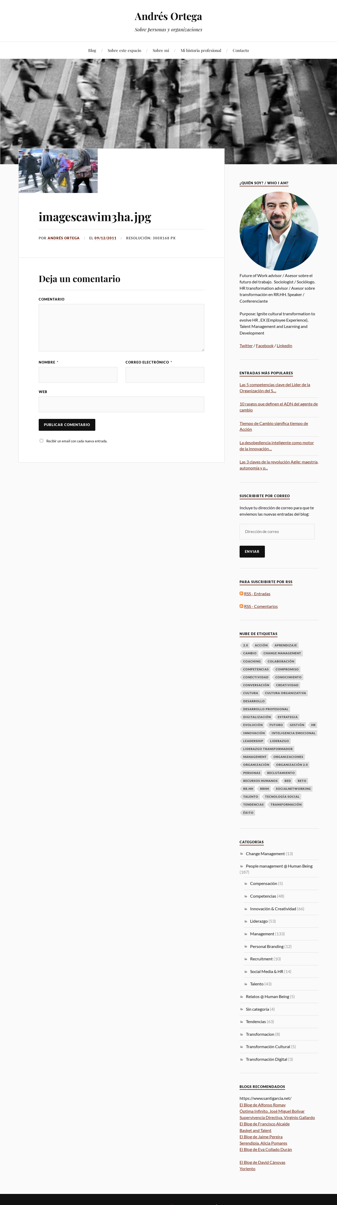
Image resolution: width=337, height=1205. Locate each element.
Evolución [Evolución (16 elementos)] (253, 725)
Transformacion (260, 1034)
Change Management (265, 853)
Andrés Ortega (168, 16)
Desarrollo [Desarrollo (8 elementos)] (254, 701)
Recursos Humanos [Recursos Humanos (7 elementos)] (260, 780)
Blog (92, 50)
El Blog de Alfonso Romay (263, 1104)
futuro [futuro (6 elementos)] (276, 725)
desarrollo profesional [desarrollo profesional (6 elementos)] (266, 709)
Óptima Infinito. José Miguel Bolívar (272, 1111)
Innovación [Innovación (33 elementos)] (254, 733)
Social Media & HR (266, 971)
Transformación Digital (266, 1059)
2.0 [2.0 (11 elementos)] (245, 645)
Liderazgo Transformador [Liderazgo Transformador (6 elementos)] (268, 749)
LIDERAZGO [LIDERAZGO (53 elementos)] (279, 741)
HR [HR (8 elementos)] (313, 725)
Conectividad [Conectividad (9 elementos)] (256, 677)
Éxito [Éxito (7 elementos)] (248, 812)
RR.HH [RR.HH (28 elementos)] (248, 788)
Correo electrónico (149, 362)
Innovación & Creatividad (273, 908)
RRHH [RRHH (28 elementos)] (264, 788)
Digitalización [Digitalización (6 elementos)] (257, 717)
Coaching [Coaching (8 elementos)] (252, 661)
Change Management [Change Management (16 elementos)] (282, 653)
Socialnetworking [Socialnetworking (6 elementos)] (293, 788)
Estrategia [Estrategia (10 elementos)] (288, 717)
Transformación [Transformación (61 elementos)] (286, 804)
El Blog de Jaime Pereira (261, 1136)
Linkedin (284, 345)
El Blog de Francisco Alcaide (265, 1123)
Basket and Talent (255, 1130)
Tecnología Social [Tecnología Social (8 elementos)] (282, 796)
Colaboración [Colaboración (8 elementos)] (281, 661)
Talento (257, 983)
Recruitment (261, 958)
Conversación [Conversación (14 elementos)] (256, 685)
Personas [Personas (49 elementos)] (251, 773)
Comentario (52, 299)
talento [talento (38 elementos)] (250, 796)
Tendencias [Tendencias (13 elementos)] (253, 804)
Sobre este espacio (124, 50)
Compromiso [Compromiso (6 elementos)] (287, 669)
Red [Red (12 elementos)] (288, 780)
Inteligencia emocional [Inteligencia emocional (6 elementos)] (294, 733)
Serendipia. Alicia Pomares (263, 1142)
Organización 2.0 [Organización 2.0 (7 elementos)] (292, 764)
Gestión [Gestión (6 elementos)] (297, 725)
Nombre (48, 362)
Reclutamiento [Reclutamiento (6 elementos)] (281, 773)
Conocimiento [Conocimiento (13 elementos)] (288, 677)
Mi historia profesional (201, 50)
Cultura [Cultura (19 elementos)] (250, 693)
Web (43, 392)
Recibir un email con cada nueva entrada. (76, 441)
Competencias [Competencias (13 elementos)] (256, 669)
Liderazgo (259, 920)
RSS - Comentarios (261, 606)
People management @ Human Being (279, 865)
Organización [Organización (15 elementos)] (256, 764)
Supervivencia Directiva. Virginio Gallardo (277, 1117)
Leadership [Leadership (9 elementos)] (253, 741)
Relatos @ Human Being (267, 996)
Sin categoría (257, 1009)
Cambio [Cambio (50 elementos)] (250, 653)
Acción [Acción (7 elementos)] (261, 645)
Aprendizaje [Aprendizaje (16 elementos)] (286, 645)
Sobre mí (161, 50)
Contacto (241, 50)
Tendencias (256, 1021)
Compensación (263, 883)
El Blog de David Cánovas (262, 1162)
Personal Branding (267, 946)
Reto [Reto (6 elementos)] (302, 780)
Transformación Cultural (268, 1046)
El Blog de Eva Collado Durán (266, 1149)
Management (262, 933)
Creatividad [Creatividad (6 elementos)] (287, 685)
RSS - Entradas (257, 593)
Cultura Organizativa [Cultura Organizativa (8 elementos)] (285, 693)
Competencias (263, 895)
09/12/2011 (106, 238)
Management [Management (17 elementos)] (255, 756)
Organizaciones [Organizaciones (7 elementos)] (288, 756)
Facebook (265, 345)
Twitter (246, 345)
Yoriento (247, 1168)
